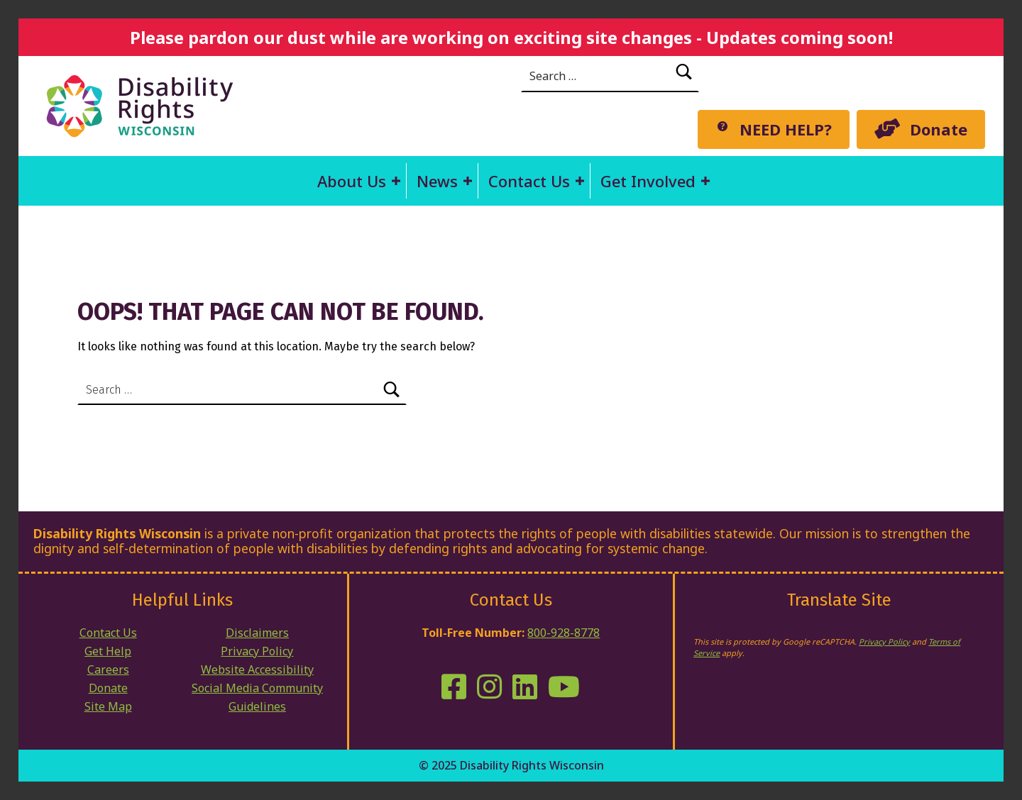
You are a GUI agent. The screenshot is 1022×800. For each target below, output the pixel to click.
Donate (108, 688)
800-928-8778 (563, 632)
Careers (108, 669)
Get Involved (648, 180)
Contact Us (529, 180)
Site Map (108, 706)
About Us (351, 180)
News (437, 180)
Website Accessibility (257, 669)
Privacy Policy (257, 651)
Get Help (107, 651)
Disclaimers (257, 632)
